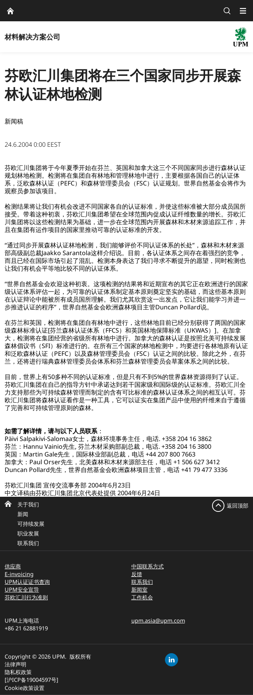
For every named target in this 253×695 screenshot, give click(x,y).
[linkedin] (171, 659)
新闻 (22, 514)
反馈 (136, 574)
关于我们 (28, 504)
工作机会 (142, 597)
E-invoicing (19, 574)
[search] (227, 10)
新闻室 (139, 589)
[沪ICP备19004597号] (31, 679)
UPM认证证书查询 (27, 581)
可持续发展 (30, 523)
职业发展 (28, 533)
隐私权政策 (18, 672)
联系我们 (28, 543)
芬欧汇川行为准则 (26, 597)
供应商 (13, 566)
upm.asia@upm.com (158, 620)
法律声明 (15, 664)
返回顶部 (237, 505)
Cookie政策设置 (24, 688)
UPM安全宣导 (22, 589)
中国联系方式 (147, 566)
